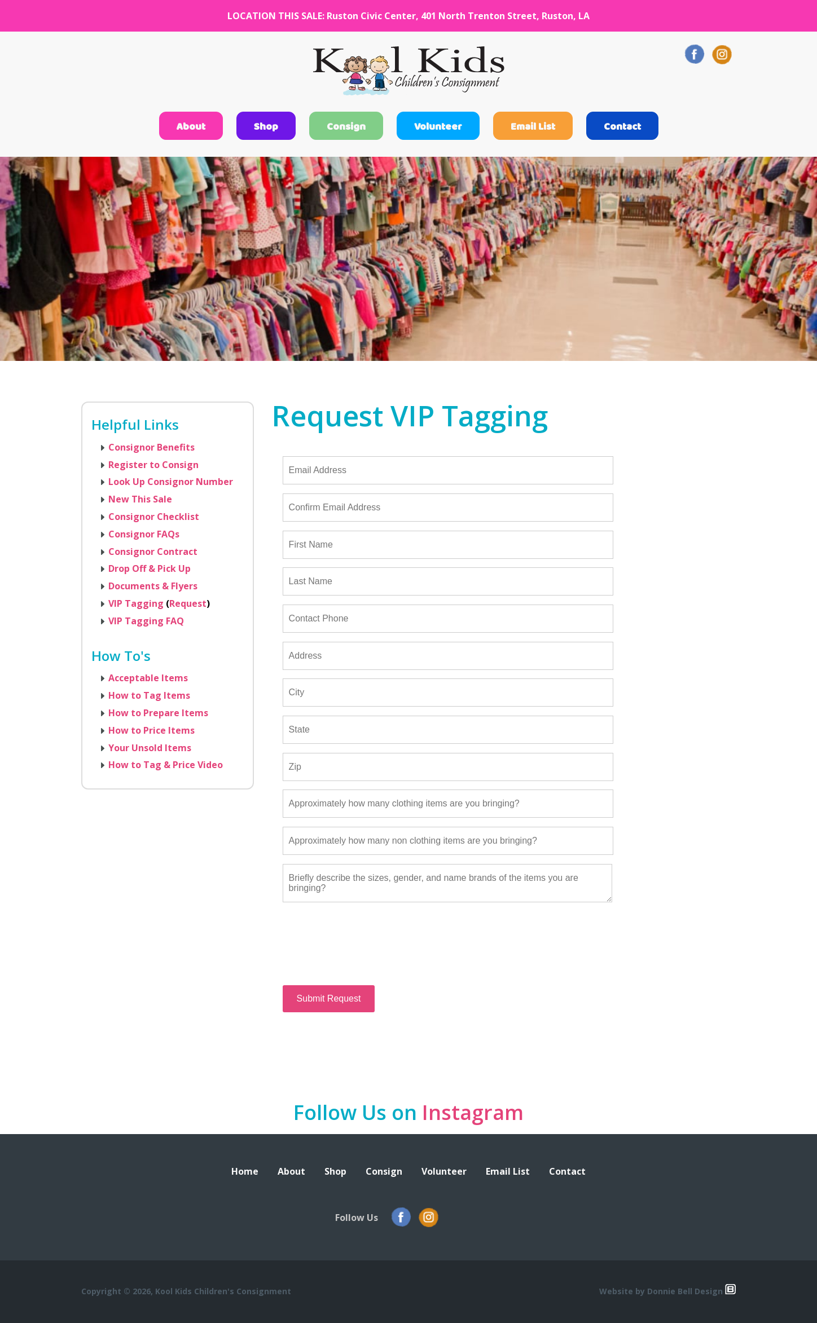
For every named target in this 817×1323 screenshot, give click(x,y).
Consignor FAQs (143, 534)
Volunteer (438, 127)
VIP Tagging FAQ (146, 621)
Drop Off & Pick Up (149, 568)
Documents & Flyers (152, 586)
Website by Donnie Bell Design (667, 1291)
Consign (346, 127)
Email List (533, 127)
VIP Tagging (136, 603)
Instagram (473, 1112)
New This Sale (140, 499)
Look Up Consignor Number (170, 481)
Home (244, 1171)
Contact (622, 127)
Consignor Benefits (151, 447)
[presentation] (368, 953)
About (191, 127)
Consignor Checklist (153, 516)
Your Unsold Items (149, 748)
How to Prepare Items (158, 713)
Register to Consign (153, 464)
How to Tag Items (149, 695)
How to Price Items (151, 730)
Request (188, 603)
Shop (266, 127)
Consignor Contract (152, 551)
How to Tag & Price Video (165, 764)
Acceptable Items (148, 678)
